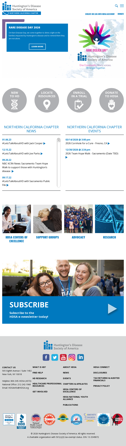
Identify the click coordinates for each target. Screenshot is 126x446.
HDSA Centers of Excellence (72, 390)
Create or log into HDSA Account (99, 14)
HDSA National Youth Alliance (75, 398)
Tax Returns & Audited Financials (106, 379)
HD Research (39, 378)
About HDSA (69, 367)
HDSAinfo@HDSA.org (18, 387)
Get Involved (40, 391)
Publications (70, 405)
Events (67, 378)
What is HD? (39, 367)
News (66, 373)
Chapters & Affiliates (75, 384)
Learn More (37, 46)
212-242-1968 (24, 384)
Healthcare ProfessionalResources (47, 384)
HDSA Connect (101, 367)
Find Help (38, 373)
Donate (121, 14)
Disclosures (100, 373)
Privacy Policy (101, 386)
